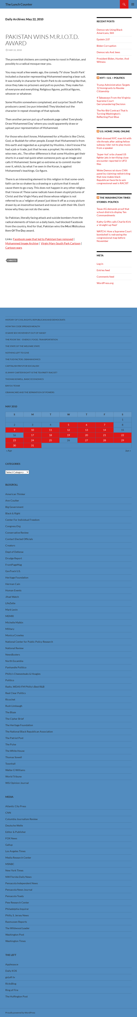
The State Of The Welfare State (22, 346)
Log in (100, 263)
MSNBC (9, 863)
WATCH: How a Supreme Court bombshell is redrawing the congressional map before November (114, 236)
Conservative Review (17, 532)
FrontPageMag (13, 564)
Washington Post (14, 934)
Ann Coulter (12, 500)
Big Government (14, 506)
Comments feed (105, 276)
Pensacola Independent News (21, 883)
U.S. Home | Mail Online (115, 131)
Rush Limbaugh (13, 705)
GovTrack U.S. (13, 571)
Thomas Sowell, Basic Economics (24, 379)
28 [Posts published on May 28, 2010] (104, 440)
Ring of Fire (11, 990)
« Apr (9, 450)
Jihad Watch (12, 596)
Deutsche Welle (14, 825)
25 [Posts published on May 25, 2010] (50, 440)
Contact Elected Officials (19, 538)
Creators (10, 545)
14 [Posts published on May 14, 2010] (104, 429)
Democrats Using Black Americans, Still (109, 31)
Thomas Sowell (13, 757)
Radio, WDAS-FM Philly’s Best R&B (24, 686)
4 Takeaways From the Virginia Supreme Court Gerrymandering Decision (113, 101)
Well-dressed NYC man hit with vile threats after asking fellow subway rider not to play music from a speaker (114, 143)
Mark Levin (11, 609)
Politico (9, 680)
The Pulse (10, 744)
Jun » (128, 450)
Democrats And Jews (108, 52)
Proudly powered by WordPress (20, 1012)
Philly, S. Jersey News (17, 915)
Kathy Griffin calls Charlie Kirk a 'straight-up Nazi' (114, 223)
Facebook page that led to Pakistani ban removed (43, 239)
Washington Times (15, 940)
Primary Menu (132, 4)
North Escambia (14, 660)
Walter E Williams (15, 770)
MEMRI (9, 616)
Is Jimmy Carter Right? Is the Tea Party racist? (31, 372)
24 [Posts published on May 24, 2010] (32, 440)
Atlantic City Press (15, 806)
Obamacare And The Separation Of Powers (29, 392)
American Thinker (15, 494)
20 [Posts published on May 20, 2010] (86, 435)
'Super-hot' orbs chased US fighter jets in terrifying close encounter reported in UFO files (112, 159)
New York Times (14, 870)
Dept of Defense (14, 551)
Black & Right (12, 513)
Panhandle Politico (15, 667)
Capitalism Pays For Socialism (22, 366)
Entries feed (103, 270)
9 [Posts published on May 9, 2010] (14, 429)
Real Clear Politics (15, 693)
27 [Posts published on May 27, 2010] (86, 440)
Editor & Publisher (15, 831)
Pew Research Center (17, 902)
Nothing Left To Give (17, 352)
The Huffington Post (16, 996)
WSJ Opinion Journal (17, 782)
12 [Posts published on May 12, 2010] (68, 429)
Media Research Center (18, 857)
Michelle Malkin (14, 622)
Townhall (10, 763)
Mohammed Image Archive (21, 243)
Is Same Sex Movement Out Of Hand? (25, 333)
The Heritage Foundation (19, 725)
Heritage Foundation (16, 577)
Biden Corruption (106, 45)
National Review (14, 648)
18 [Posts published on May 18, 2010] (50, 435)
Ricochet (10, 699)
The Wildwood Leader (17, 928)
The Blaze (10, 712)
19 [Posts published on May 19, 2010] (68, 435)
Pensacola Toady (14, 896)
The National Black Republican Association (29, 731)
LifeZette (10, 603)
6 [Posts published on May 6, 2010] (86, 424)
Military (9, 628)
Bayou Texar (12, 385)
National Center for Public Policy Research (29, 641)
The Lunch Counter (18, 4)
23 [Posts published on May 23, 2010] (14, 440)
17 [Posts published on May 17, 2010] (32, 435)
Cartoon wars (13, 247)
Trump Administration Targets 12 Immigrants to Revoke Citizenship (113, 88)
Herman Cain (12, 583)
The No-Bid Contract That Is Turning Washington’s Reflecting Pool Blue (112, 113)
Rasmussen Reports (16, 921)
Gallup (9, 844)
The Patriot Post (14, 737)
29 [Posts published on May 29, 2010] (122, 440)
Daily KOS (11, 970)
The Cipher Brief (14, 718)
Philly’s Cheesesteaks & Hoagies (22, 673)
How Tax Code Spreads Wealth (22, 326)
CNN (8, 812)
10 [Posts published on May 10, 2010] (32, 429)
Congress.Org (13, 526)
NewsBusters (12, 654)
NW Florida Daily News (18, 876)
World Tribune (13, 776)
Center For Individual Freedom (22, 519)
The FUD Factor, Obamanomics (22, 359)
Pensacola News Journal (18, 889)
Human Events (13, 590)
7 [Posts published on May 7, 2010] (104, 424)
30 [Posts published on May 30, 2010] (14, 445)
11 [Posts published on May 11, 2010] (50, 429)
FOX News (11, 838)
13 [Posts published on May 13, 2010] (86, 429)
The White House (14, 750)
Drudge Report (13, 558)
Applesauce (11, 964)
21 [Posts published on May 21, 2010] (104, 435)
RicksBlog (10, 983)
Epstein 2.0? (103, 39)
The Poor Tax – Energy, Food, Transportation (31, 339)
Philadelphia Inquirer (17, 908)
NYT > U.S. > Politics (112, 77)
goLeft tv (10, 977)
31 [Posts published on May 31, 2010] (32, 445)
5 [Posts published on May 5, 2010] (68, 424)
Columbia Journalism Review (21, 819)
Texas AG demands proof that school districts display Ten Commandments (113, 212)
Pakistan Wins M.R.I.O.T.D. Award (42, 40)
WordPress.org (105, 283)
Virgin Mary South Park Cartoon (60, 243)
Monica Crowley (14, 635)
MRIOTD (12, 260)
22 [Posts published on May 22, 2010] (122, 435)
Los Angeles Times (15, 851)
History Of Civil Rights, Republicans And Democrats (35, 319)
